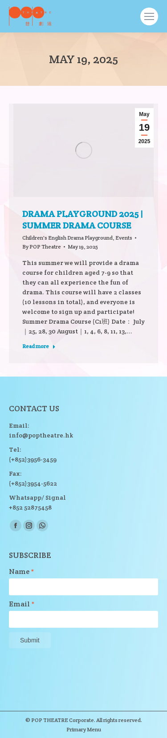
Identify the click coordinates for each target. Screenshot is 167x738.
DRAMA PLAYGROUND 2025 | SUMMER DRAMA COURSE (82, 219)
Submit (30, 640)
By (41, 246)
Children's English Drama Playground (67, 237)
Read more (39, 346)
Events (123, 237)
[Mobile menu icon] (149, 16)
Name (21, 571)
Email (22, 604)
